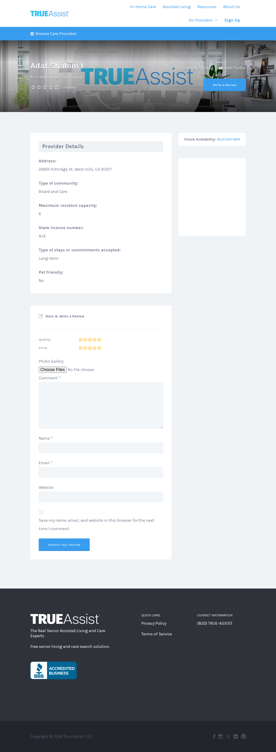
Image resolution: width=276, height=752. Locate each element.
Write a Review (225, 85)
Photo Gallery (51, 361)
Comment (49, 378)
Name (46, 438)
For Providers (201, 20)
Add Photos (232, 68)
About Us (231, 6)
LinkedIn (236, 736)
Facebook (214, 736)
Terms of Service (156, 634)
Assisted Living (177, 6)
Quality (44, 339)
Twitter (228, 736)
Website (46, 487)
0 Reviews (68, 87)
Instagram (221, 736)
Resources (206, 6)
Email (45, 462)
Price (43, 348)
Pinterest (243, 736)
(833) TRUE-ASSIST (214, 623)
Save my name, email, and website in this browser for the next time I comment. (96, 524)
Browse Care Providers (55, 33)
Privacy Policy (153, 623)
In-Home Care (143, 6)
